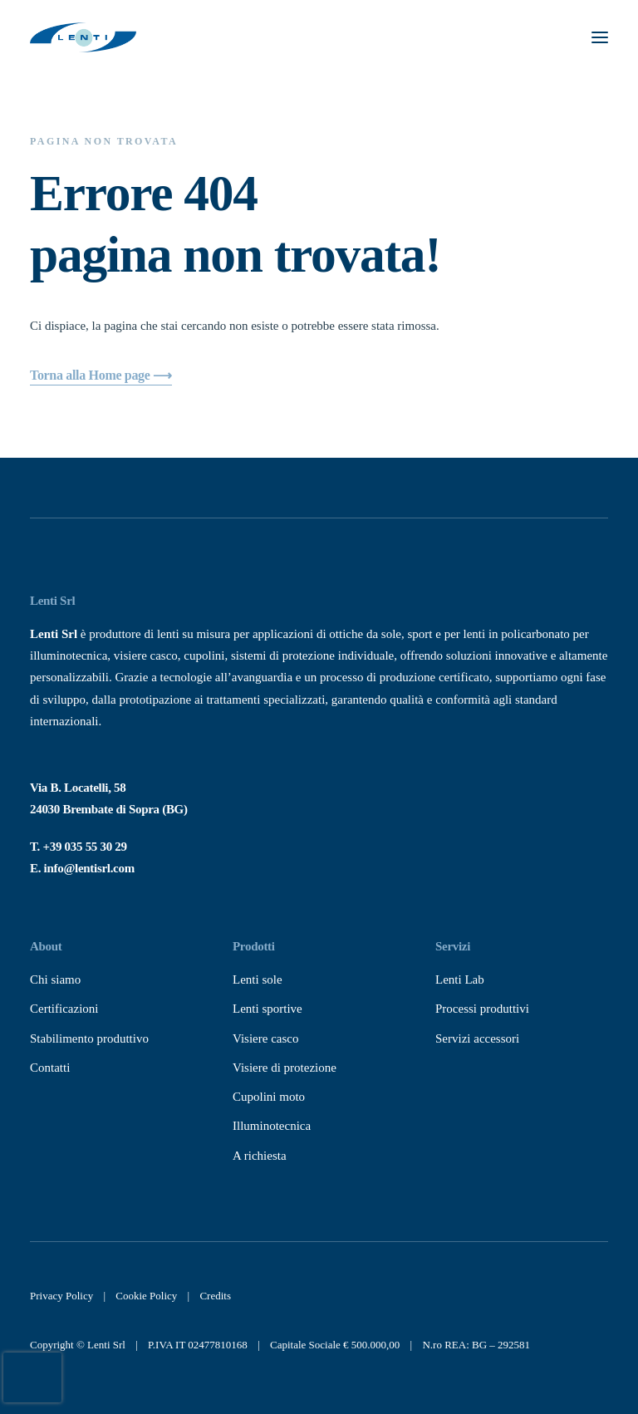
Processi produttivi (482, 1008)
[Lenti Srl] (83, 37)
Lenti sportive (267, 1008)
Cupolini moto (269, 1096)
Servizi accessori (477, 1038)
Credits (215, 1295)
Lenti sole (257, 979)
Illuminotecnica (272, 1125)
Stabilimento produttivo (89, 1038)
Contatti (50, 1067)
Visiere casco (265, 1038)
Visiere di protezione (284, 1067)
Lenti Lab (459, 979)
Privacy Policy (61, 1295)
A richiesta (260, 1155)
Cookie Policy (146, 1295)
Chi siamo (55, 979)
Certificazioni (64, 1008)
